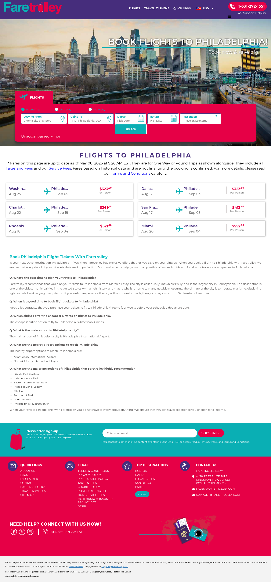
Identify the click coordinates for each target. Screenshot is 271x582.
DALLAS (140, 474)
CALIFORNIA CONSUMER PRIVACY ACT (95, 500)
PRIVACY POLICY (89, 474)
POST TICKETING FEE (92, 491)
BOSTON (141, 470)
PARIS (139, 487)
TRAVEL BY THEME (156, 8)
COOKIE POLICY (89, 487)
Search (130, 129)
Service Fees (60, 168)
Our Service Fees (91, 495)
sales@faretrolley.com (215, 488)
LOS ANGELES (145, 478)
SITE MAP (27, 495)
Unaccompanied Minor (40, 136)
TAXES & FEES (87, 483)
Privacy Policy (210, 441)
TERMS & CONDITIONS (93, 470)
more (142, 494)
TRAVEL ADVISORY (33, 491)
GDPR (82, 506)
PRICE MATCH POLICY (93, 478)
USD (204, 8)
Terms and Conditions (130, 173)
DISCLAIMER (29, 478)
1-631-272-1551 (73, 532)
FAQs (24, 474)
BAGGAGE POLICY (33, 487)
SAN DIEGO (143, 483)
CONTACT (27, 483)
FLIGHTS (134, 8)
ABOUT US (27, 470)
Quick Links (182, 8)
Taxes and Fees (19, 168)
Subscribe (211, 433)
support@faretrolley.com (218, 494)
